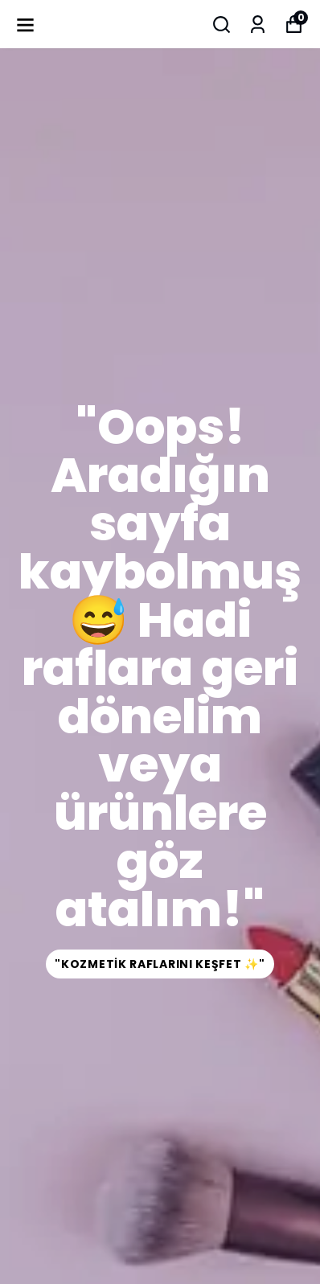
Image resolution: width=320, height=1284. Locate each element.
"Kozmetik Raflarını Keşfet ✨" (160, 964)
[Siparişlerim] (258, 24)
